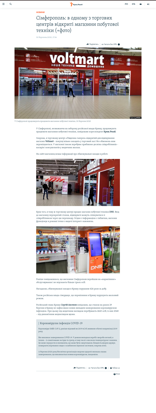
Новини (40, 12)
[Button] (92, 44)
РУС (126, 4)
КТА (133, 4)
